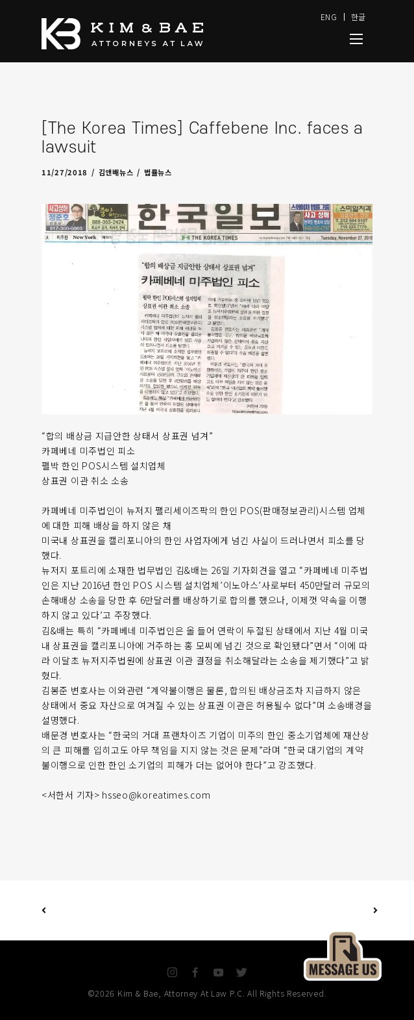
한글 (358, 16)
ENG (329, 16)
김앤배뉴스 (116, 172)
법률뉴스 (158, 172)
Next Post (291, 910)
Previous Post (44, 910)
